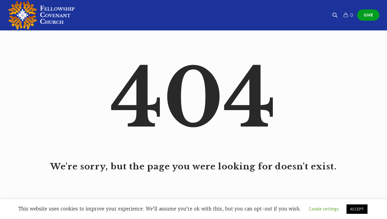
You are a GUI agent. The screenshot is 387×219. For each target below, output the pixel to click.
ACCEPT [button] (357, 209)
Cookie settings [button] (324, 209)
